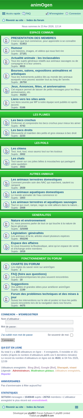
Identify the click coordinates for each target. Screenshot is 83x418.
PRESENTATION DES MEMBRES (33, 38)
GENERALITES (41, 215)
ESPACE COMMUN (41, 32)
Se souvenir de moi (60, 335)
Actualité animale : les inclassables (35, 58)
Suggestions (20, 284)
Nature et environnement (28, 220)
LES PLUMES (41, 114)
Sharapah (62, 367)
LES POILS (41, 143)
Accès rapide (13, 13)
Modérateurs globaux (42, 370)
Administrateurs (21, 370)
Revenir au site (14, 407)
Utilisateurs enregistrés (67, 370)
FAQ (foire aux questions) (28, 274)
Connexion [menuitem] (75, 13)
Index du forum (35, 407)
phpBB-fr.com (47, 415)
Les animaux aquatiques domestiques (37, 192)
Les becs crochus (23, 120)
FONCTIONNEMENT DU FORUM (41, 258)
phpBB (31, 413)
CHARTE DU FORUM (25, 264)
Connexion (8, 314)
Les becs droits (22, 130)
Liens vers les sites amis (28, 99)
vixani (72, 367)
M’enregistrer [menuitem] (56, 13)
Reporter (6, 374)
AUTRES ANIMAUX (41, 174)
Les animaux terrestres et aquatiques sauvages (44, 202)
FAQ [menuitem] (28, 13)
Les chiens (18, 148)
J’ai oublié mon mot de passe (17, 334)
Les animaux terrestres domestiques (36, 179)
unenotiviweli (39, 400)
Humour (16, 48)
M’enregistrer (28, 314)
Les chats (18, 158)
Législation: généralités (27, 233)
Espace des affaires (24, 243)
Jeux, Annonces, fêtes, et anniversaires (38, 86)
